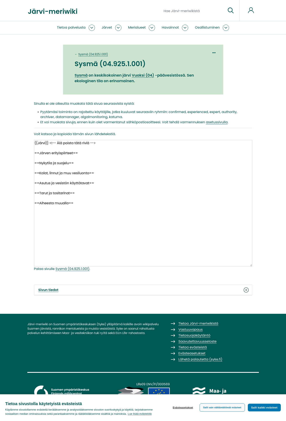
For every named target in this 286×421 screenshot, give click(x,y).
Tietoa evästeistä (192, 347)
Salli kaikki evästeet (264, 407)
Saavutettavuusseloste (197, 341)
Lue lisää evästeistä (139, 413)
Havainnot (170, 27)
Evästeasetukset (183, 407)
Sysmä (81, 75)
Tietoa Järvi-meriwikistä (198, 323)
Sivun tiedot (143, 289)
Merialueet (137, 27)
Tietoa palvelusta (71, 27)
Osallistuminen (207, 27)
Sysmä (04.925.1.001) (93, 54)
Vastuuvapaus (190, 329)
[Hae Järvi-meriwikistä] (193, 10)
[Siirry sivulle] (230, 10)
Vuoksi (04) (143, 75)
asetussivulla (217, 122)
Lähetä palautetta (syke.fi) (200, 359)
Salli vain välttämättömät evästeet (222, 407)
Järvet (107, 27)
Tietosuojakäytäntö (194, 335)
